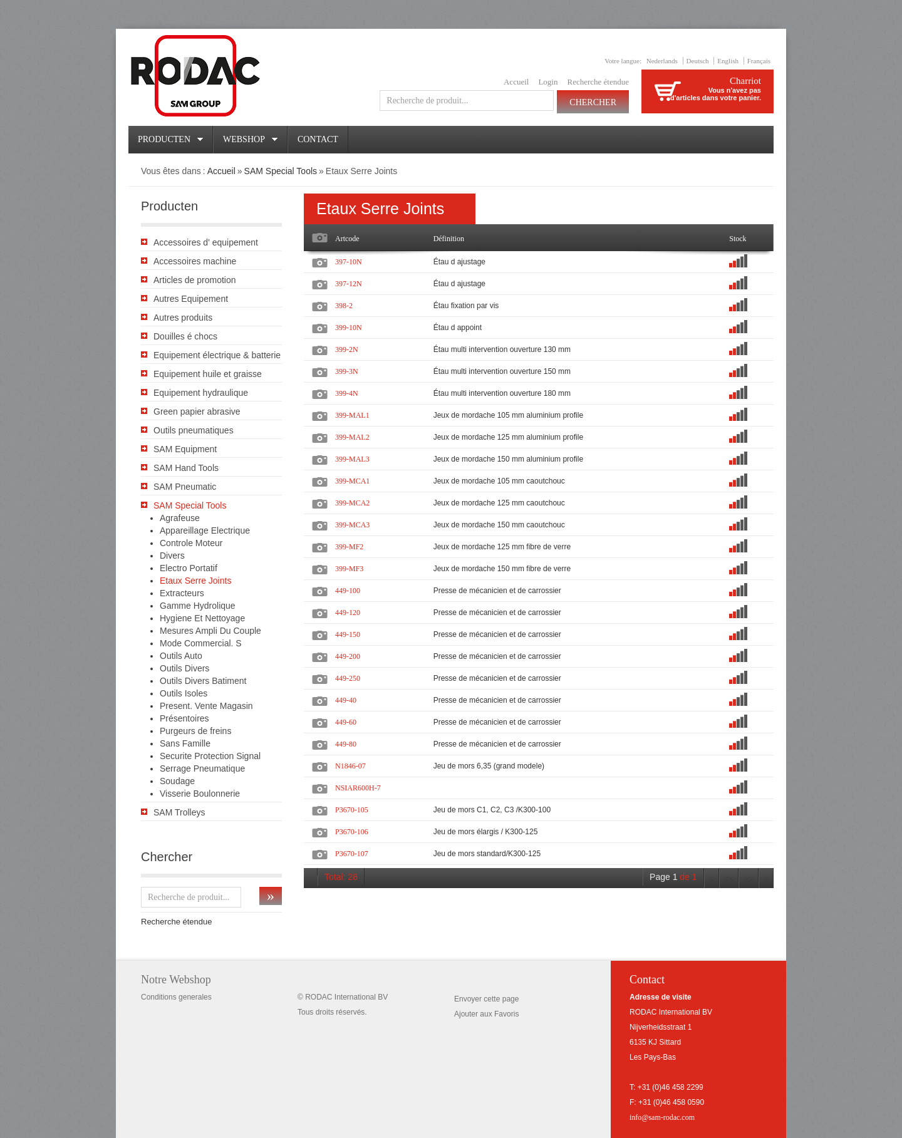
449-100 (347, 590)
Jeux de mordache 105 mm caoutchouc (499, 481)
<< (729, 879)
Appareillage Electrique (205, 530)
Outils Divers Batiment (203, 681)
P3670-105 (351, 809)
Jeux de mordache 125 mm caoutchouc (499, 503)
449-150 (347, 634)
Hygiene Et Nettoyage (202, 618)
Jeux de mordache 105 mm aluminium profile (508, 415)
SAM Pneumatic (184, 487)
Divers (172, 556)
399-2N (346, 349)
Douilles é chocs (185, 336)
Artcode (347, 238)
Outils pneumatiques (193, 430)
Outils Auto (181, 656)
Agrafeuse (180, 518)
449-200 (347, 656)
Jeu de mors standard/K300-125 (487, 853)
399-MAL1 (352, 415)
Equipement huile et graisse (207, 374)
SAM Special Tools (280, 171)
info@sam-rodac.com (662, 1117)
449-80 (345, 744)
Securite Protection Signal (210, 756)
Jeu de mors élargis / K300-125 (485, 831)
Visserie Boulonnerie (200, 794)
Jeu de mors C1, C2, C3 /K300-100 (492, 809)
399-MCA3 (352, 524)
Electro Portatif (188, 568)
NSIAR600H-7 (358, 788)
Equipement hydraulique (200, 393)
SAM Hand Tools (186, 468)
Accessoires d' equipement (205, 242)
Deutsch (698, 61)
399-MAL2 (352, 437)
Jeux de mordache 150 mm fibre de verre (502, 568)
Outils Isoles (183, 693)
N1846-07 (350, 766)
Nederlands (662, 61)
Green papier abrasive (197, 411)
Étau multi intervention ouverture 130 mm (502, 349)
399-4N (346, 393)
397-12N (348, 283)
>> (749, 879)
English (728, 61)
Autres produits (182, 318)
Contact (318, 139)
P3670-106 (351, 831)
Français (758, 61)
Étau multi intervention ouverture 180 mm (502, 393)
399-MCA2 (352, 503)
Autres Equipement (190, 299)
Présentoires (184, 718)
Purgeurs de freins (195, 731)
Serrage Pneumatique (202, 768)
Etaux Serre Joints (195, 581)
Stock (737, 238)
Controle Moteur (191, 543)
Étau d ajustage (459, 261)
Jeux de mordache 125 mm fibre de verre (502, 546)
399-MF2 (349, 546)
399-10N (348, 327)
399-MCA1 (352, 481)
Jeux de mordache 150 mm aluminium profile (508, 459)
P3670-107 (351, 853)
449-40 (345, 700)
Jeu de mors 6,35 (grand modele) (488, 766)
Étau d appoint (457, 327)
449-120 (347, 612)
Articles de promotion (194, 280)
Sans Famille (185, 743)
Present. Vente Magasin (206, 706)
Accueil (516, 81)
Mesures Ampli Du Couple (210, 631)
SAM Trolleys (179, 812)
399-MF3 (349, 568)
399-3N (346, 371)
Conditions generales (176, 997)
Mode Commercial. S (201, 643)
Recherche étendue (598, 81)
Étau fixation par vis (466, 305)
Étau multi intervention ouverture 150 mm (502, 371)
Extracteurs (182, 593)
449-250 (347, 678)
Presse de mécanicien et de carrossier (497, 590)
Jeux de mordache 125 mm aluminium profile (508, 437)
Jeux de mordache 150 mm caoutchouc (499, 524)
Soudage (177, 781)
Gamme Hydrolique (198, 606)
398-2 (344, 305)
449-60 (345, 722)
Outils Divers (184, 668)
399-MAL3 (352, 459)
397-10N (348, 261)
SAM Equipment (185, 449)
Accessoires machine (194, 261)
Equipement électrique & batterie (217, 355)
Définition (448, 238)
